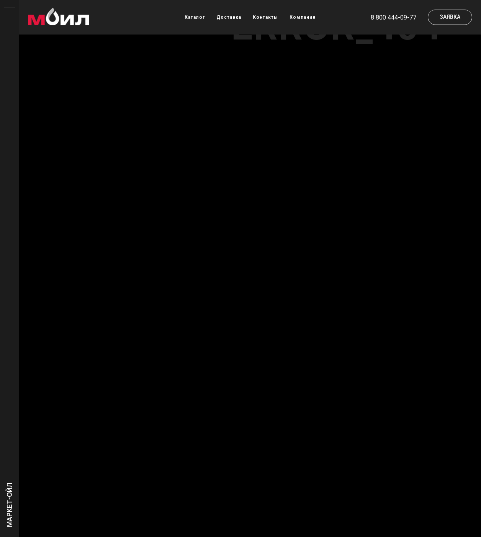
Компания (303, 17)
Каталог (195, 17)
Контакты (265, 17)
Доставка (228, 17)
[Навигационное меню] (9, 11)
